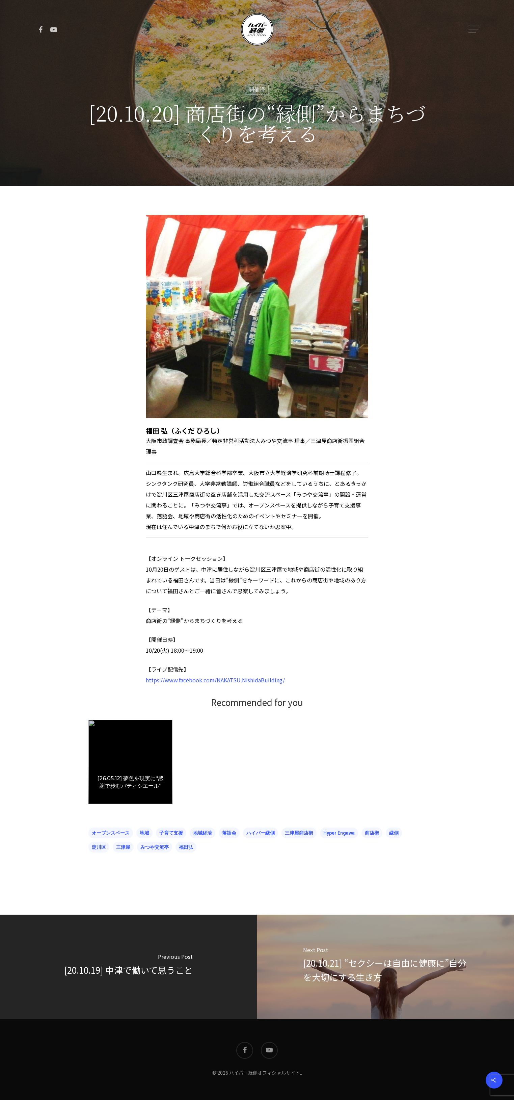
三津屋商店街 (299, 833)
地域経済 (202, 833)
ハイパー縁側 (260, 833)
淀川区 (99, 847)
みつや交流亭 (154, 847)
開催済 (257, 89)
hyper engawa (339, 833)
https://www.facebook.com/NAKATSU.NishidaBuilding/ (215, 680)
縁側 (394, 833)
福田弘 (186, 847)
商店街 (372, 833)
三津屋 (123, 847)
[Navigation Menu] (474, 29)
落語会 (229, 833)
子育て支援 (171, 833)
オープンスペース (111, 833)
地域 (144, 833)
